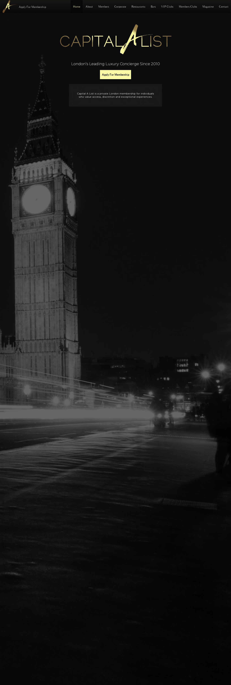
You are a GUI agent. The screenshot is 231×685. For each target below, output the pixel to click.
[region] (115, 349)
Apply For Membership (32, 7)
